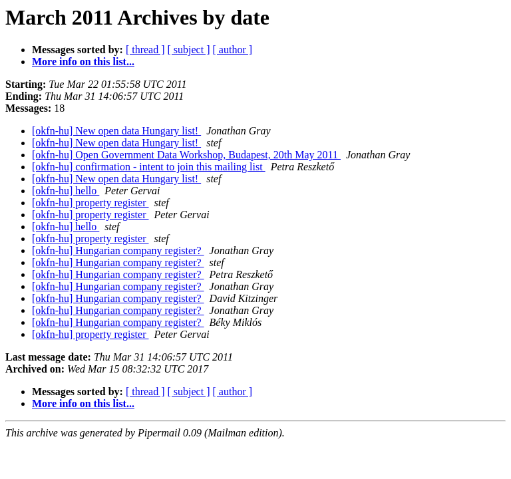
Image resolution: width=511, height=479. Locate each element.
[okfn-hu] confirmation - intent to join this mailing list (148, 166)
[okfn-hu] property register (90, 202)
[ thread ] (145, 49)
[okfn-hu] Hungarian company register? (118, 250)
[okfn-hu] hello (65, 190)
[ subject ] (189, 49)
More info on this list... (83, 61)
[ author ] (233, 49)
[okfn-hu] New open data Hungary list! (116, 130)
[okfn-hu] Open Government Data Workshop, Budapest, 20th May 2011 (186, 154)
